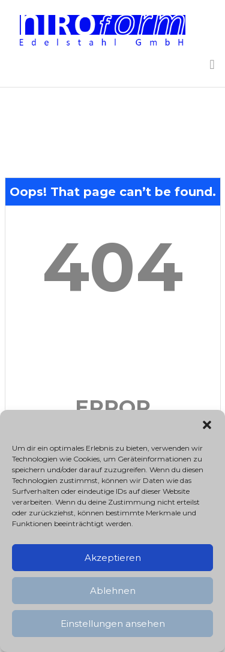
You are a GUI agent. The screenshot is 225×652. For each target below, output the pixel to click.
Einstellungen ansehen (113, 623)
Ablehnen (113, 590)
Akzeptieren (113, 557)
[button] (207, 425)
